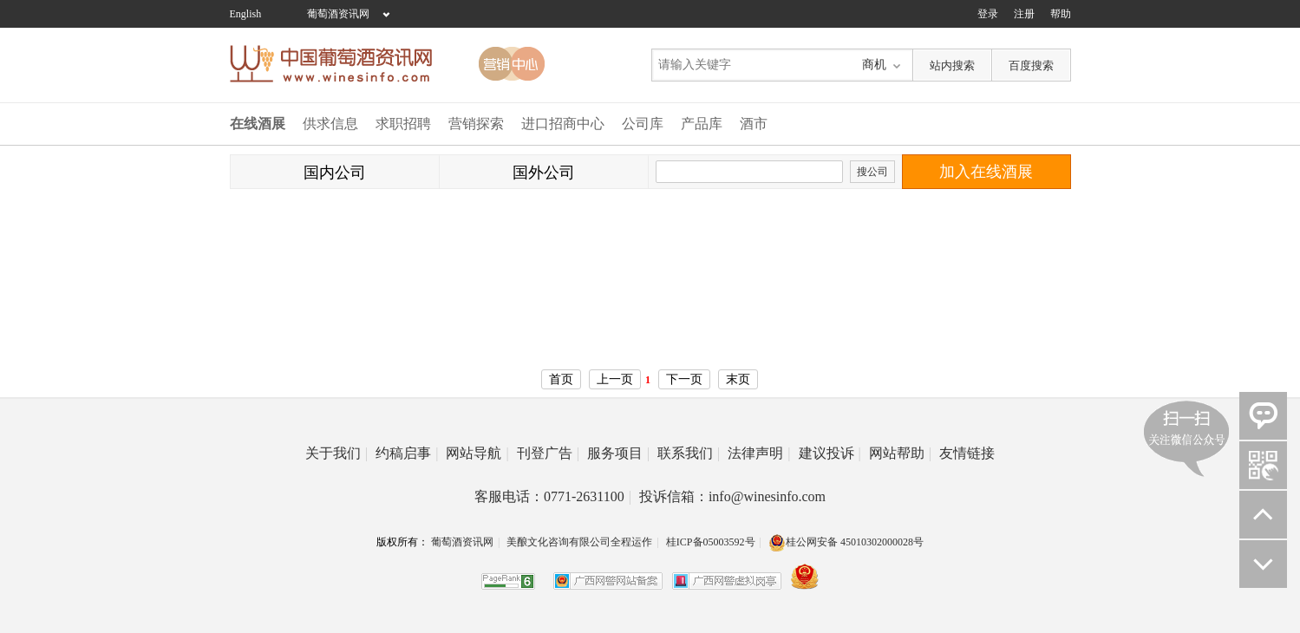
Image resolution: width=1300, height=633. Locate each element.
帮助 (1060, 14)
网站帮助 (900, 453)
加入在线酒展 (986, 171)
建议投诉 (830, 453)
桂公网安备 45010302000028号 (846, 542)
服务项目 (618, 453)
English (246, 14)
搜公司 (872, 172)
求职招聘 (403, 123)
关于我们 (336, 453)
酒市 (754, 123)
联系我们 (688, 453)
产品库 (701, 123)
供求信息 (330, 123)
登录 (987, 14)
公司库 (642, 123)
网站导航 (477, 453)
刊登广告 (548, 453)
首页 (561, 379)
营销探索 (476, 123)
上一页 (615, 379)
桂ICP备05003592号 (710, 542)
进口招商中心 (562, 123)
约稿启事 (407, 453)
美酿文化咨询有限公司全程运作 (579, 542)
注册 (1024, 14)
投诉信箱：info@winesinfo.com (732, 496)
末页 (738, 379)
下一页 (684, 379)
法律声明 (759, 453)
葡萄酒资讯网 (338, 14)
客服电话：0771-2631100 (552, 496)
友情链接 (967, 453)
